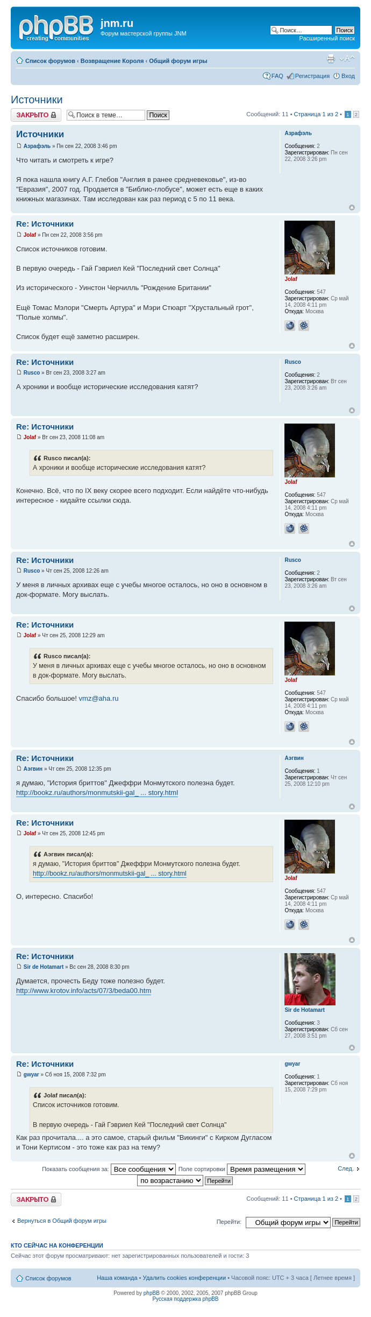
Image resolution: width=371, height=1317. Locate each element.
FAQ (277, 76)
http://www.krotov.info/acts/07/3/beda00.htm (83, 991)
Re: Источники (45, 223)
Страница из (316, 114)
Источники (37, 99)
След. (346, 1168)
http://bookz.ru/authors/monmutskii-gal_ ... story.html (97, 792)
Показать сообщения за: (109, 1169)
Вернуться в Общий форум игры (61, 1220)
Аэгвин (33, 769)
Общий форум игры (178, 61)
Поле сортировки (242, 1169)
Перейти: (229, 1222)
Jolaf (30, 235)
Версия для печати (331, 59)
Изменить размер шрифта (347, 59)
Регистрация (312, 76)
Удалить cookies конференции (184, 1277)
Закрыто (36, 115)
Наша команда (117, 1277)
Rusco (32, 373)
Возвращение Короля (112, 61)
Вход (348, 76)
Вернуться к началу (352, 207)
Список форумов (50, 61)
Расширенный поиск (327, 38)
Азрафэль (37, 146)
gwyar (31, 1074)
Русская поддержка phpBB (185, 1299)
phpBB (152, 1293)
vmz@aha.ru (99, 698)
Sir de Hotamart (43, 967)
